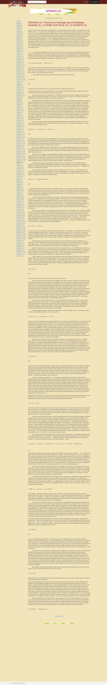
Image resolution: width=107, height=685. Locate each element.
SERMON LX (19, 114)
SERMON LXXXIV (20, 153)
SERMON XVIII (20, 51)
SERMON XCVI (20, 171)
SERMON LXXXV (20, 154)
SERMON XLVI (20, 92)
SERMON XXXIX (20, 81)
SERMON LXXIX (20, 145)
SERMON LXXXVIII (21, 159)
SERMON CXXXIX (21, 239)
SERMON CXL (20, 240)
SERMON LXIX (20, 128)
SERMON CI (19, 179)
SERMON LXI (19, 115)
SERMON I (19, 23)
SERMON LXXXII (20, 150)
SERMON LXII (20, 117)
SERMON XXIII (20, 58)
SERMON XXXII (20, 72)
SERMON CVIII (20, 190)
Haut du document (59, 616)
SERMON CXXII (20, 212)
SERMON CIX (19, 192)
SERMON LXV (20, 121)
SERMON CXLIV (20, 246)
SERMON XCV (20, 170)
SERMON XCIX (20, 176)
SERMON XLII (20, 86)
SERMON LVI (19, 107)
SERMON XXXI (20, 70)
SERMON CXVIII (20, 206)
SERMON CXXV (20, 217)
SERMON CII (19, 181)
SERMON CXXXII (20, 228)
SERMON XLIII (20, 87)
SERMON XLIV (20, 89)
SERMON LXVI (20, 123)
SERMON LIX (19, 112)
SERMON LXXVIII (20, 143)
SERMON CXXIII (20, 214)
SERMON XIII (19, 42)
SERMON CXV (20, 201)
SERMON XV (19, 45)
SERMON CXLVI (20, 249)
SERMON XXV (20, 61)
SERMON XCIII (20, 167)
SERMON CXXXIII (20, 229)
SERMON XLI (19, 84)
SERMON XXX (20, 68)
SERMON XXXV (20, 76)
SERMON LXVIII (20, 126)
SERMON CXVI (20, 203)
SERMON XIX (19, 50)
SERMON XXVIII (20, 65)
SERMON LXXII (20, 132)
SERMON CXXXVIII (21, 237)
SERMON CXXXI (20, 226)
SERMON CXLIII (20, 245)
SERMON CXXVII (20, 220)
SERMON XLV (20, 90)
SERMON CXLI (20, 242)
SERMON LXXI (20, 131)
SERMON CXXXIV (21, 231)
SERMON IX (19, 36)
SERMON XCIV (20, 168)
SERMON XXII (20, 56)
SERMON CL (19, 256)
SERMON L (19, 98)
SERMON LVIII (20, 111)
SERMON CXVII (20, 204)
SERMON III (19, 26)
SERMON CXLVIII (20, 253)
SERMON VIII (19, 34)
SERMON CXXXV (20, 232)
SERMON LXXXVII (21, 157)
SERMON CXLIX (20, 254)
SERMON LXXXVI (20, 156)
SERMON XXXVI (20, 78)
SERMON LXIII (20, 118)
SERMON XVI (19, 47)
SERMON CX (19, 193)
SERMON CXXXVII (21, 235)
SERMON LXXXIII (20, 151)
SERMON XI (19, 39)
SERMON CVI (19, 187)
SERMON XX (19, 53)
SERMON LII (19, 101)
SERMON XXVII (20, 64)
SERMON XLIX (20, 97)
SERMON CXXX (20, 224)
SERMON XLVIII (20, 95)
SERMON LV (19, 106)
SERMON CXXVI (20, 218)
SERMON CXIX (20, 207)
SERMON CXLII (20, 243)
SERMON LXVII (20, 125)
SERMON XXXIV (20, 75)
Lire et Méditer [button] (94, 2)
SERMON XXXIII (20, 73)
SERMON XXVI (20, 62)
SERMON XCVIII (20, 175)
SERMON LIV (19, 104)
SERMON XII (19, 40)
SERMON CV (19, 185)
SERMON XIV (19, 43)
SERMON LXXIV (20, 136)
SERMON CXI (19, 195)
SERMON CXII (20, 196)
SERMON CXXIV (20, 215)
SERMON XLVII (20, 93)
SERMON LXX (20, 129)
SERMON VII (19, 33)
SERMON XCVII (20, 173)
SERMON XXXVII (20, 79)
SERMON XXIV (20, 59)
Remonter (18, 22)
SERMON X (19, 37)
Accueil (86, 2)
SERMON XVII (20, 48)
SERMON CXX (20, 209)
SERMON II (19, 25)
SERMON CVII (20, 189)
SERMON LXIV (20, 120)
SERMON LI (19, 100)
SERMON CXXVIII (20, 221)
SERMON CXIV (20, 200)
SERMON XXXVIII (20, 137)
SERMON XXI (19, 54)
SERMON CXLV (20, 248)
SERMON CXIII (20, 198)
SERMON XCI (19, 164)
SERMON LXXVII (20, 142)
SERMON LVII (19, 109)
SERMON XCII (20, 165)
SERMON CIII (19, 182)
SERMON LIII (19, 103)
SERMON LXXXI (20, 148)
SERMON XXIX (20, 67)
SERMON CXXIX (20, 223)
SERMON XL (19, 82)
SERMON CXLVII (20, 251)
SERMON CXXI (20, 210)
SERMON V (19, 29)
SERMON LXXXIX (20, 160)
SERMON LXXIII (20, 134)
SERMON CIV (19, 184)
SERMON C (19, 178)
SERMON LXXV (20, 139)
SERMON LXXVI (20, 140)
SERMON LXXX (20, 146)
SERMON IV (19, 28)
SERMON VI (19, 31)
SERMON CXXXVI (21, 234)
